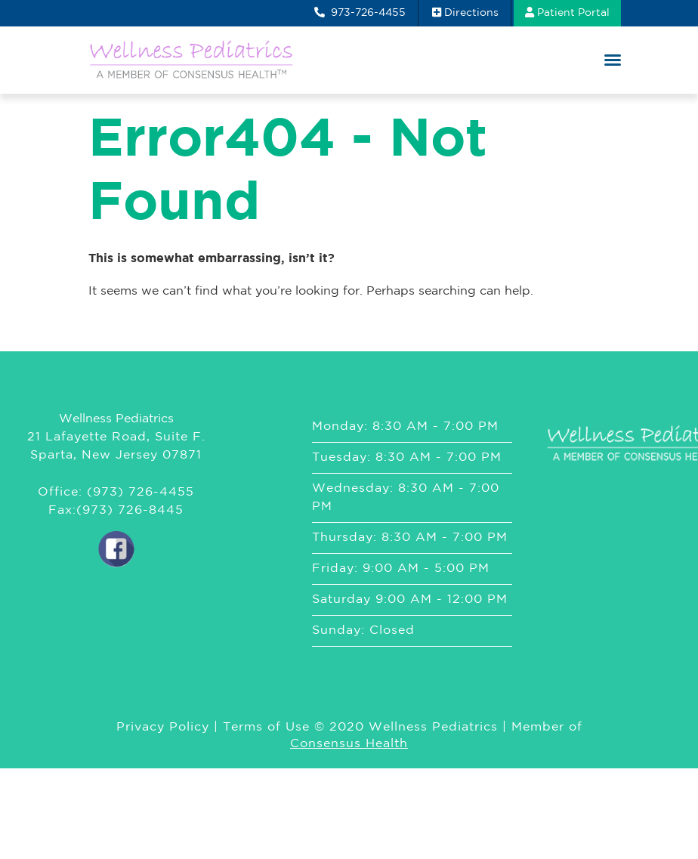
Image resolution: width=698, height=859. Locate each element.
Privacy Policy (162, 727)
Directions (465, 12)
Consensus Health (349, 743)
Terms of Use (266, 727)
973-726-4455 (360, 12)
